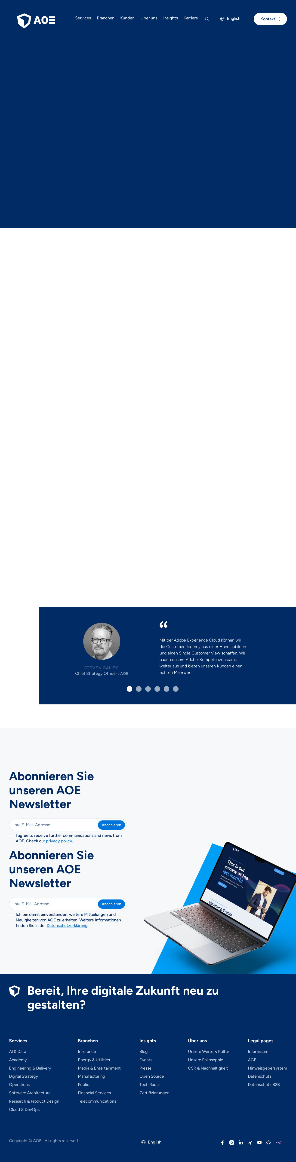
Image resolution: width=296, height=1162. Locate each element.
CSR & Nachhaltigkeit (208, 1068)
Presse (145, 1068)
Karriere (191, 18)
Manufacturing (91, 1076)
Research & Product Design (34, 1101)
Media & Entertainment (99, 1068)
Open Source (151, 1076)
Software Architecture (30, 1093)
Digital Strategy (23, 1076)
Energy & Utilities (94, 1060)
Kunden (127, 18)
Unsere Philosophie (205, 1060)
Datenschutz (259, 1076)
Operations (19, 1084)
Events (145, 1060)
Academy (18, 1060)
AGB (252, 1060)
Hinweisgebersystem (267, 1068)
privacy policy (59, 841)
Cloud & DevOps (24, 1109)
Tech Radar (149, 1084)
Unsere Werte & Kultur (208, 1051)
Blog (143, 1051)
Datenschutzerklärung (67, 925)
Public (83, 1084)
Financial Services (94, 1093)
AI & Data (17, 1051)
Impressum (258, 1051)
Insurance (87, 1051)
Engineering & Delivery (30, 1068)
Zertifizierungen (154, 1093)
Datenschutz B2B (264, 1084)
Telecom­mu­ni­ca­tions (97, 1101)
